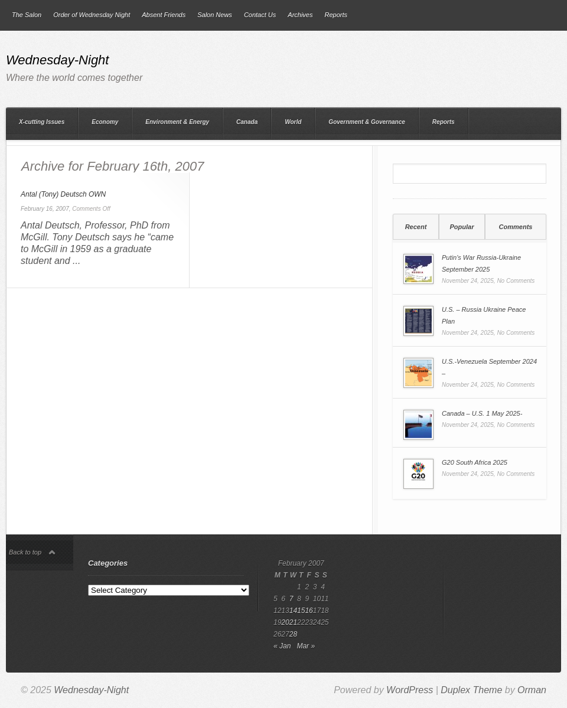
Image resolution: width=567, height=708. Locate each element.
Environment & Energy (177, 122)
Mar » (305, 646)
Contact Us (260, 14)
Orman (531, 690)
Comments (516, 226)
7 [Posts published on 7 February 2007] (291, 599)
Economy (105, 122)
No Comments (516, 281)
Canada (247, 122)
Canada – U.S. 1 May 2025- (482, 413)
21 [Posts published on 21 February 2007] (293, 622)
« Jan (282, 646)
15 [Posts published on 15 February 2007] (301, 610)
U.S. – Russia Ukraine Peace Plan (484, 315)
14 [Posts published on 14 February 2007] (293, 610)
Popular (462, 226)
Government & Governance (366, 122)
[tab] (416, 227)
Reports (335, 14)
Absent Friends (163, 14)
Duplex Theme (471, 690)
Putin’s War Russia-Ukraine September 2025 (481, 263)
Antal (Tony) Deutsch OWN (63, 194)
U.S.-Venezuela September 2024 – (489, 367)
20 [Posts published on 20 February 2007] (285, 622)
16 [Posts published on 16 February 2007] (308, 610)
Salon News (214, 14)
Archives (300, 14)
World (293, 122)
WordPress (409, 690)
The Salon (26, 14)
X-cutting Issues (41, 122)
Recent (416, 226)
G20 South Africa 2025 (474, 462)
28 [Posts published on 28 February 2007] (293, 634)
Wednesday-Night (57, 60)
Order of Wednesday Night (91, 14)
